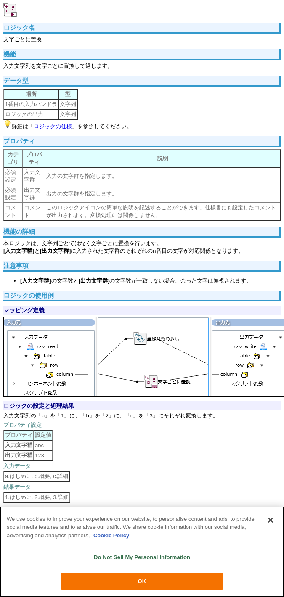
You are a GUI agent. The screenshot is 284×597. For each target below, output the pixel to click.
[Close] (270, 521)
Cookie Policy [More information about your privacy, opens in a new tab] (111, 537)
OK (142, 582)
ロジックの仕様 (53, 126)
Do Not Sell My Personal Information (142, 558)
